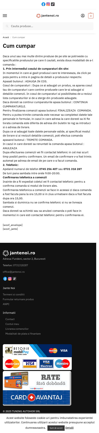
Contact (10, 319)
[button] (90, 15)
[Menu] (8, 16)
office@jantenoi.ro (14, 271)
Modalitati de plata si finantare (23, 333)
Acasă (6, 37)
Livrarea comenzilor (17, 328)
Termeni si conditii (14, 294)
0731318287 (20, 265)
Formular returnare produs (18, 299)
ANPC (6, 304)
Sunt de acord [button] (56, 428)
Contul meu (12, 324)
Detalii (69, 427)
